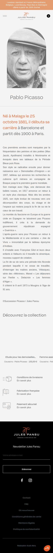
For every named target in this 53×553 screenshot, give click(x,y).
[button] (47, 548)
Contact (27, 497)
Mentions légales (26, 523)
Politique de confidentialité (26, 529)
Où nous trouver (26, 510)
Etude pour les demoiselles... (21, 356)
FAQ (26, 504)
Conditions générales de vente (26, 516)
